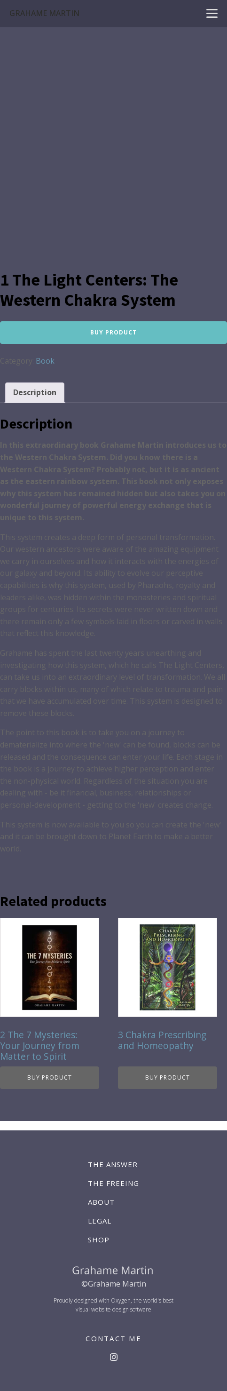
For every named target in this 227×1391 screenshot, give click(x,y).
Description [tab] (34, 392)
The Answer (113, 1164)
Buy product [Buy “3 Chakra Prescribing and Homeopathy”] (167, 1077)
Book (45, 361)
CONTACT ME (113, 1338)
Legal (99, 1220)
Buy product (113, 332)
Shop (99, 1239)
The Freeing (113, 1183)
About (101, 1202)
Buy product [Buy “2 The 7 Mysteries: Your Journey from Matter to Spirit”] (49, 1077)
